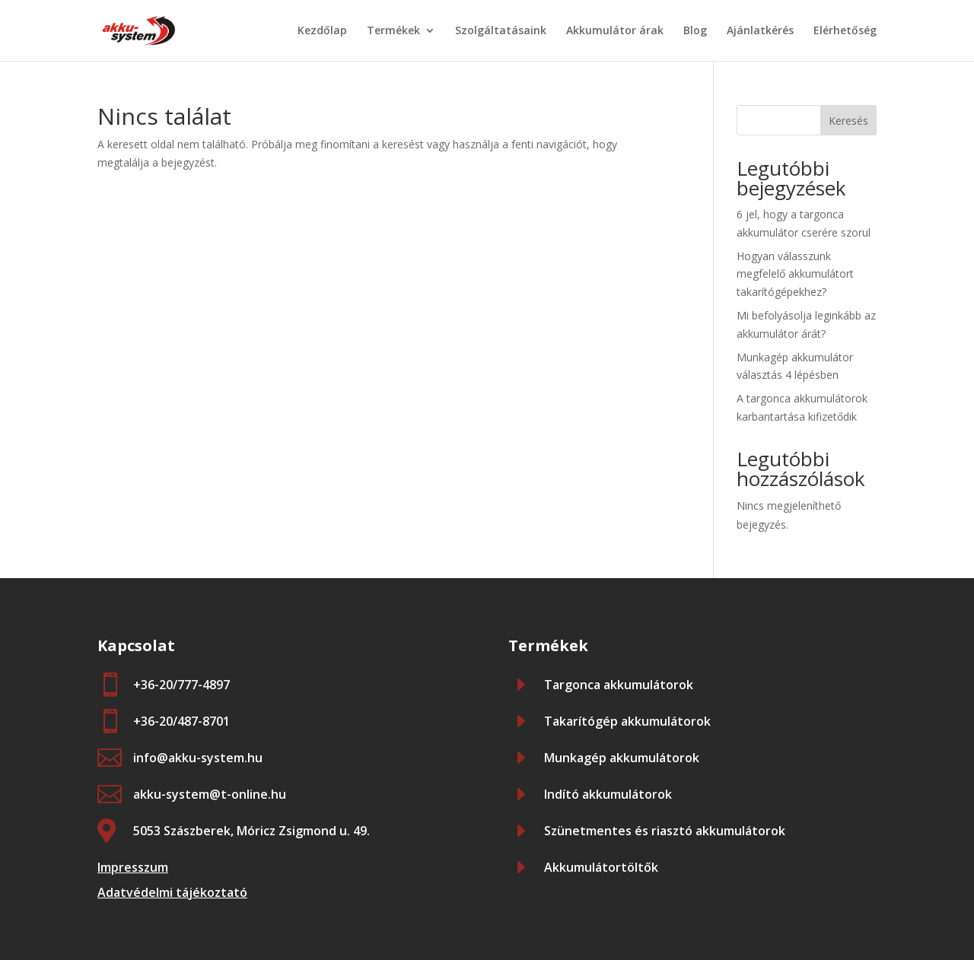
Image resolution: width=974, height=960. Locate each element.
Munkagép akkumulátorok (621, 757)
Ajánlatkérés (760, 31)
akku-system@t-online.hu (209, 794)
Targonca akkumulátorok (618, 684)
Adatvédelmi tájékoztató (172, 892)
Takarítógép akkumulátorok (627, 721)
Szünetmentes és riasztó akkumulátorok (664, 830)
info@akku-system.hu (198, 757)
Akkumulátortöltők (601, 867)
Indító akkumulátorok (608, 794)
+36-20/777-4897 (181, 684)
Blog (695, 31)
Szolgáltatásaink (500, 31)
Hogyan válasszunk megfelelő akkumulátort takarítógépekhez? (795, 274)
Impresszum (132, 867)
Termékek (393, 31)
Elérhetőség (845, 31)
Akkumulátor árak (615, 31)
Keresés (848, 120)
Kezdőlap (322, 31)
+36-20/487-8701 (181, 721)
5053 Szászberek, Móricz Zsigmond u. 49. (251, 830)
